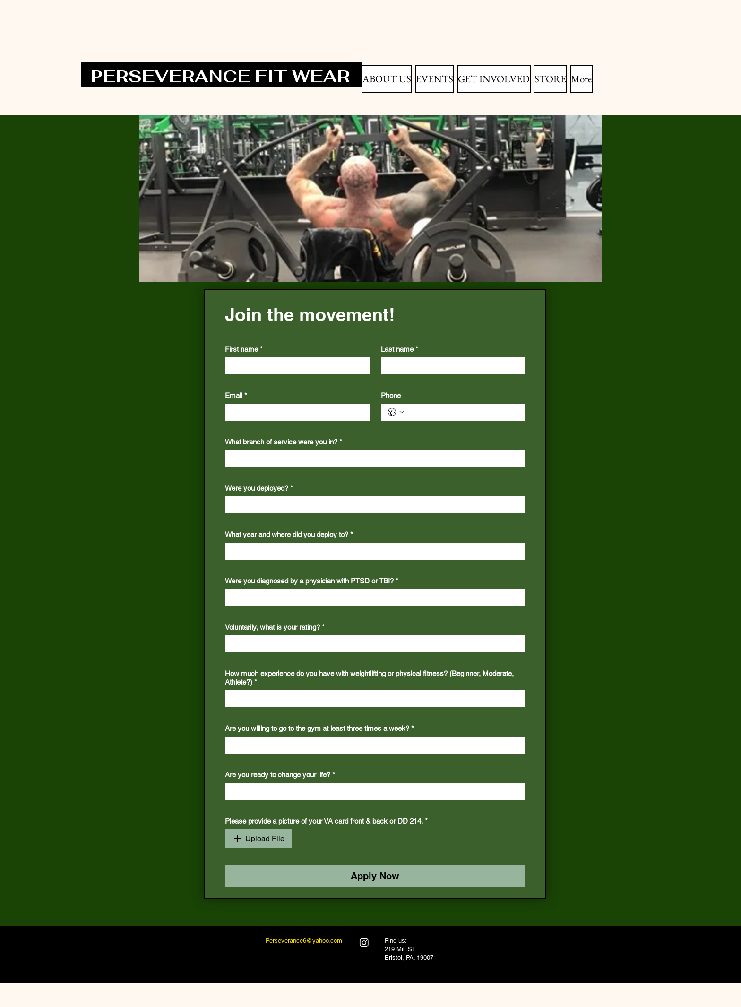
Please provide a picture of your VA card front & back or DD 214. (326, 821)
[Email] (294, 412)
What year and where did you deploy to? (289, 534)
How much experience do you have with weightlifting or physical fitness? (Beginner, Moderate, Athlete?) (369, 677)
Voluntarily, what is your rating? (275, 627)
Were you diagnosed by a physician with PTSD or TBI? (311, 581)
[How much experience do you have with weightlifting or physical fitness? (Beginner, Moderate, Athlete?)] (372, 698)
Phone (391, 395)
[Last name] (450, 365)
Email (236, 395)
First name (244, 349)
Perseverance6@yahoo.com (304, 940)
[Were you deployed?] (372, 504)
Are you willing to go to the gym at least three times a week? (319, 728)
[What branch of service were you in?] (372, 458)
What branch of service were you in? (283, 442)
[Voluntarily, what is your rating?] (372, 643)
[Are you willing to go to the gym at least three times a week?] (372, 745)
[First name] (294, 365)
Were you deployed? (259, 488)
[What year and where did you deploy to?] (372, 551)
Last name (399, 349)
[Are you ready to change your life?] (372, 791)
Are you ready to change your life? (280, 775)
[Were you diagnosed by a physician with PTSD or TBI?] (372, 597)
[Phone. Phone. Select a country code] (396, 412)
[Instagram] (364, 942)
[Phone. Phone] (462, 412)
